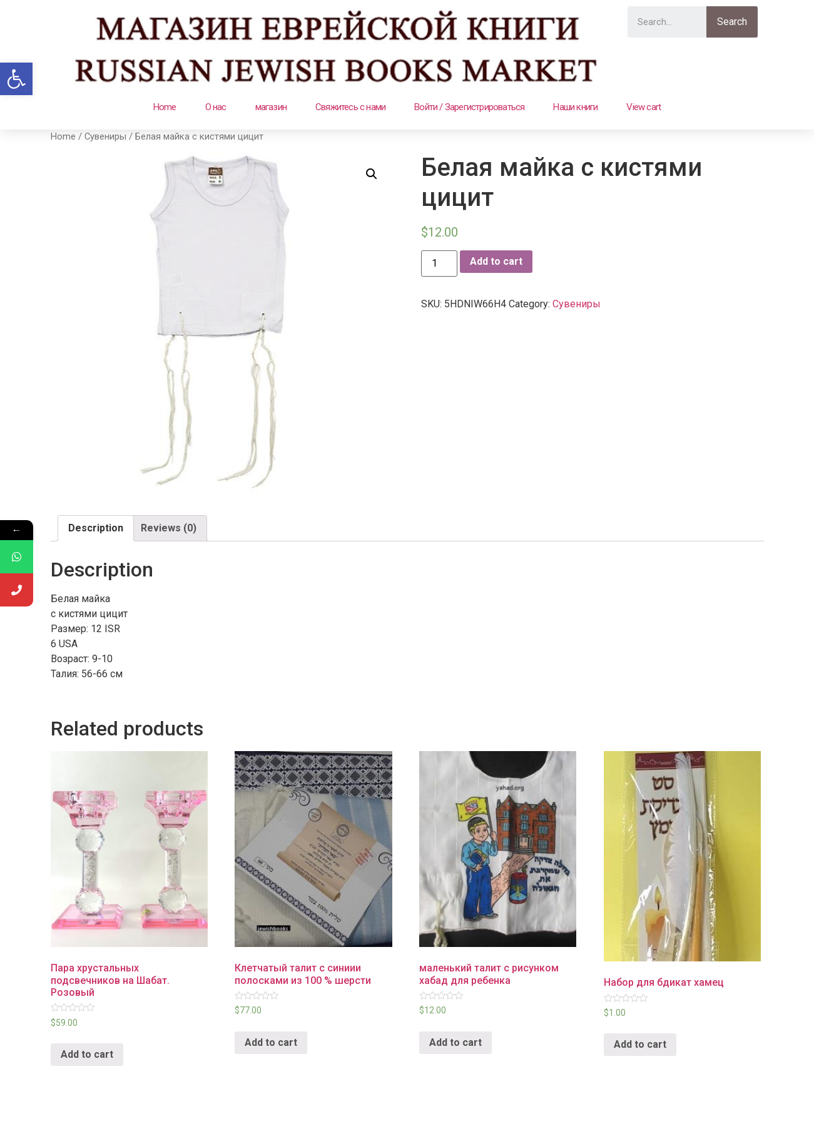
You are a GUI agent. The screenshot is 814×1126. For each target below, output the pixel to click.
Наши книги (575, 107)
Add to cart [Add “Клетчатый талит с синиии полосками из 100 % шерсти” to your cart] (271, 1042)
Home (164, 107)
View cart (643, 107)
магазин (271, 107)
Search (732, 22)
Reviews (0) (168, 528)
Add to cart (496, 261)
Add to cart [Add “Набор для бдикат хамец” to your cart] (640, 1044)
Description (95, 528)
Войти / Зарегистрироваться (469, 107)
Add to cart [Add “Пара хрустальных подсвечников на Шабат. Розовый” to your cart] (87, 1054)
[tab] (96, 528)
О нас (215, 107)
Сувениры (105, 136)
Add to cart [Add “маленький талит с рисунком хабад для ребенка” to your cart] (455, 1042)
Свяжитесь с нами (350, 107)
